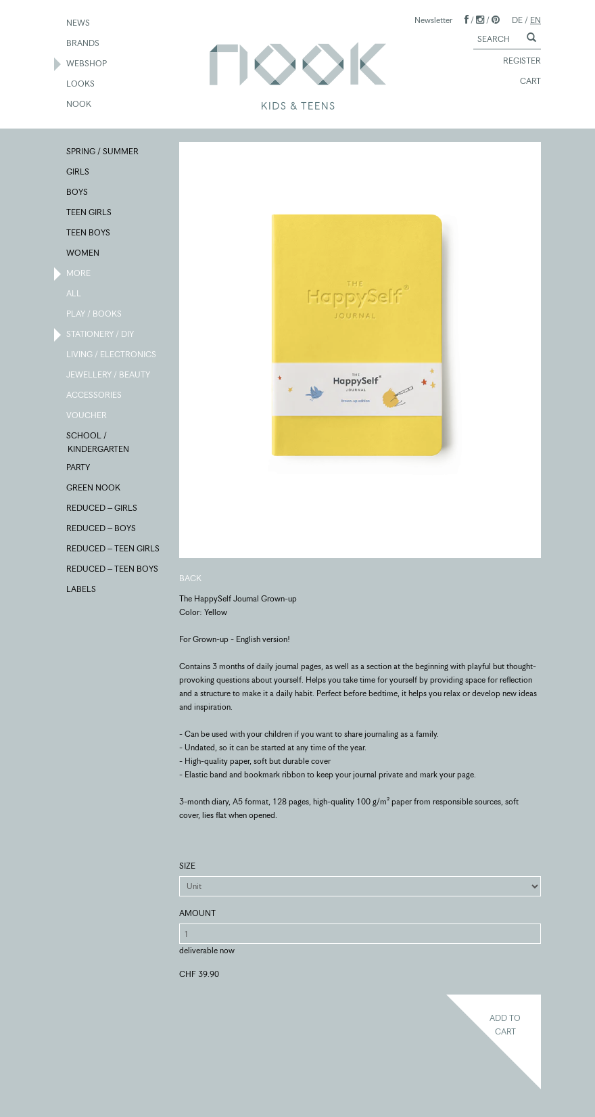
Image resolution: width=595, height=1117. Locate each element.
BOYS (78, 193)
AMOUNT (197, 913)
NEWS (79, 23)
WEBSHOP (87, 64)
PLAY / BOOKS (95, 314)
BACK (190, 578)
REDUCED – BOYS (102, 529)
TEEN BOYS (89, 233)
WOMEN (83, 253)
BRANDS (83, 44)
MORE (79, 274)
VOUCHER (87, 416)
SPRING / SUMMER (103, 152)
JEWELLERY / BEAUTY (109, 375)
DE (517, 20)
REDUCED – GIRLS (102, 509)
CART (524, 82)
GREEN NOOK (94, 488)
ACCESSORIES (95, 396)
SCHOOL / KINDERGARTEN (98, 442)
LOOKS (81, 84)
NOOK (79, 105)
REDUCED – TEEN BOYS (113, 569)
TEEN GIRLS (90, 213)
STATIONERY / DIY (101, 335)
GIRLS (78, 172)
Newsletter (433, 20)
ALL (74, 294)
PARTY (79, 468)
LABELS (82, 590)
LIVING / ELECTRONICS (112, 355)
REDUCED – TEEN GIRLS (114, 549)
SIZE (187, 866)
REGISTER (516, 61)
